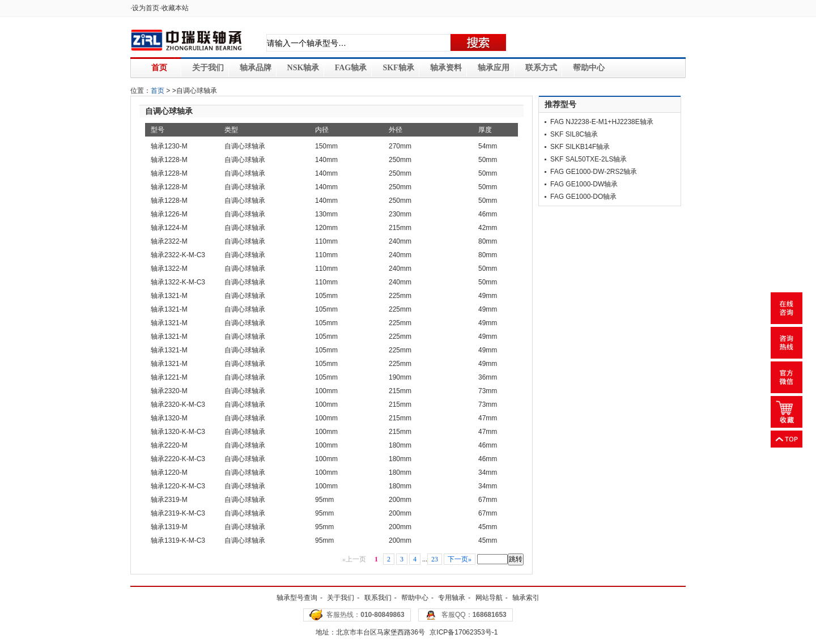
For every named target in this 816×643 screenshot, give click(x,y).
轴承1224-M (169, 228)
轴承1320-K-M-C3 (178, 432)
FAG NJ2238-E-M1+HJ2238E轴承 (601, 122)
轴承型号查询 (297, 598)
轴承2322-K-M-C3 (178, 255)
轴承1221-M (169, 377)
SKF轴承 (398, 67)
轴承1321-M (169, 296)
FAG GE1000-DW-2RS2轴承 (593, 172)
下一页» (459, 559)
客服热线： (365, 615)
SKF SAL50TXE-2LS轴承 (588, 159)
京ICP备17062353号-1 (464, 632)
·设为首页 (144, 8)
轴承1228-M (169, 160)
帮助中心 (589, 67)
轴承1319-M (169, 527)
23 (434, 559)
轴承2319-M (169, 500)
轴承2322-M (169, 241)
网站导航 (489, 598)
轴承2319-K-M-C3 (178, 513)
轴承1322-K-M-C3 (178, 282)
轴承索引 (525, 598)
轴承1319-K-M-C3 (178, 540)
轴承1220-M (169, 472)
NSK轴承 (303, 67)
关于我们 (208, 67)
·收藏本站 (173, 8)
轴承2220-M (169, 445)
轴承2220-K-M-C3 (178, 459)
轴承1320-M (169, 418)
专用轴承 (451, 598)
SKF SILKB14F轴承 (580, 147)
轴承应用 (493, 67)
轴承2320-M (169, 391)
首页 (159, 67)
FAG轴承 (351, 67)
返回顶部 (786, 439)
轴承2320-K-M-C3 (178, 404)
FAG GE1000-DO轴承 (583, 197)
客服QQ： (474, 615)
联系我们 (378, 598)
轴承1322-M (169, 268)
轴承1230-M (169, 146)
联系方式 (541, 67)
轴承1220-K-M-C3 (178, 486)
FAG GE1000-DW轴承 (584, 184)
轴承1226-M (169, 214)
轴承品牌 (255, 67)
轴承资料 (446, 67)
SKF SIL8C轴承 (574, 134)
